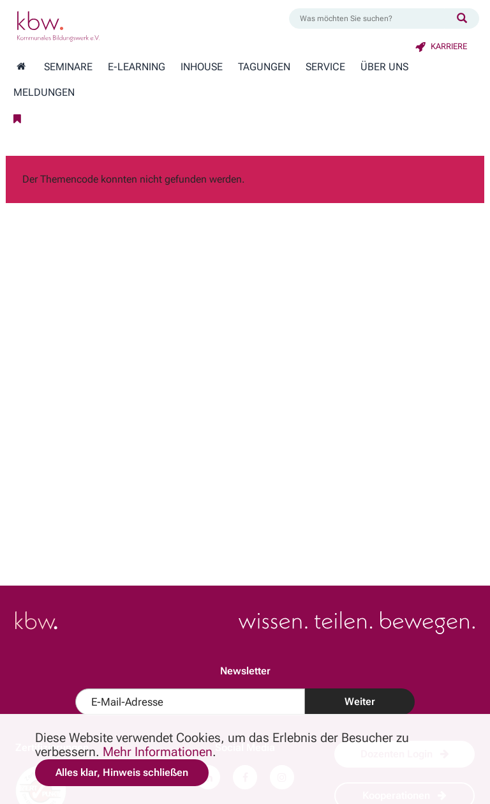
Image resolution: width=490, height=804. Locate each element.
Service (325, 67)
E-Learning (136, 67)
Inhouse (202, 67)
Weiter (360, 701)
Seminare (68, 67)
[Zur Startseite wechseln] (21, 67)
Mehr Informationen (157, 751)
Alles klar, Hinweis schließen (122, 772)
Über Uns (384, 67)
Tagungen (264, 67)
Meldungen (44, 92)
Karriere (441, 46)
